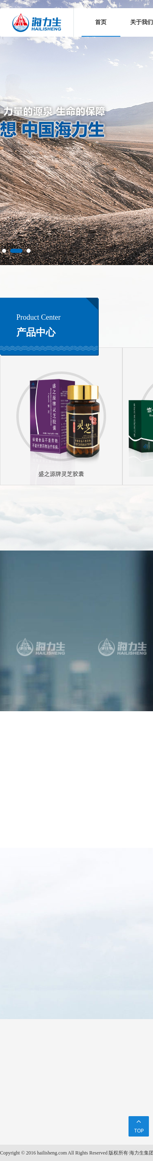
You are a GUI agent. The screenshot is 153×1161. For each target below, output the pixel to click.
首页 (100, 22)
